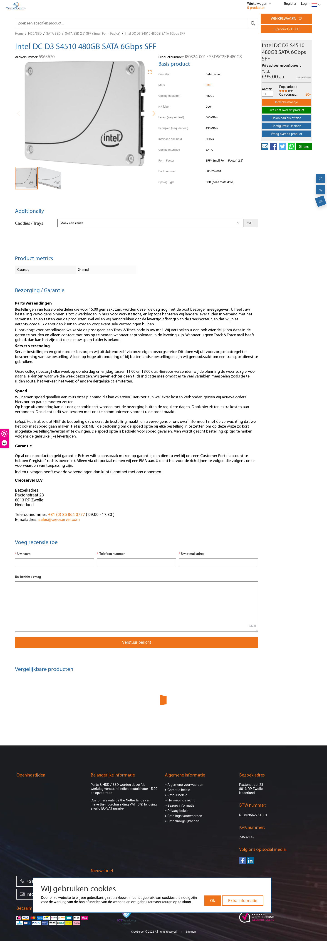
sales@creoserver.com (59, 519)
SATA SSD (53, 33)
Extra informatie (242, 900)
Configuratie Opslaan (286, 126)
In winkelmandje (286, 102)
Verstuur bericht (136, 642)
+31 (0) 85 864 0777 (66, 514)
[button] (151, 71)
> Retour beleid (176, 795)
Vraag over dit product (286, 134)
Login (305, 4)
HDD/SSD (35, 33)
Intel (208, 85)
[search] (253, 23)
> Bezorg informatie (179, 805)
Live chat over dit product (286, 110)
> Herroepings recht (180, 800)
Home (19, 33)
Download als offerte (286, 118)
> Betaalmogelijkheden (182, 821)
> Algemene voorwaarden (184, 785)
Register (290, 4)
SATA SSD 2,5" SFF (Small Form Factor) (92, 33)
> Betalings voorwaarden (183, 816)
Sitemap (191, 931)
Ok (212, 900)
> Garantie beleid (177, 790)
